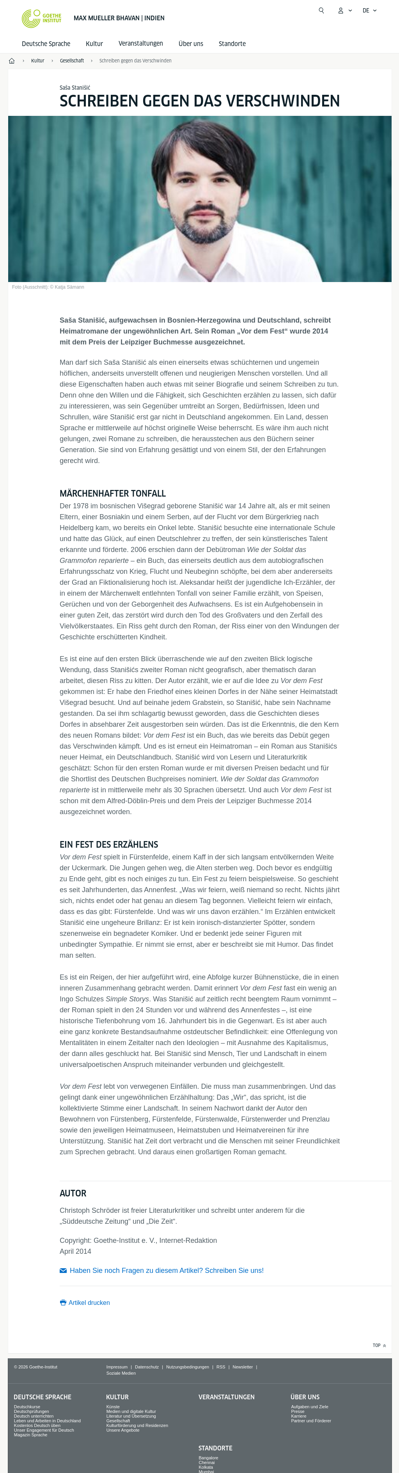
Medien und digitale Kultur (131, 1411)
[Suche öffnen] (321, 10)
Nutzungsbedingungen (187, 1367)
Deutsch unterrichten (34, 1416)
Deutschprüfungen (31, 1411)
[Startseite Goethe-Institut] (41, 18)
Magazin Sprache (31, 1434)
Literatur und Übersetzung (131, 1416)
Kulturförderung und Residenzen (137, 1425)
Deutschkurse (27, 1406)
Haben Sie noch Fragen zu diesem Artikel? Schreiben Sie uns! (167, 1270)
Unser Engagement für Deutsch (44, 1430)
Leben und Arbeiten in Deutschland (47, 1420)
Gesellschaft (118, 1420)
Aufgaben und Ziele (309, 1406)
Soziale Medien (121, 1373)
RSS (220, 1367)
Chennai (207, 1462)
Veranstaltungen (227, 1397)
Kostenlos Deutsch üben (37, 1425)
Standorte (232, 44)
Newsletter (243, 1367)
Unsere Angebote (123, 1430)
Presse (297, 1411)
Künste (113, 1406)
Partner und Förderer (311, 1420)
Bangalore (208, 1457)
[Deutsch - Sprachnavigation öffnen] (370, 10)
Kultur (94, 44)
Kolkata (206, 1467)
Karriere (298, 1416)
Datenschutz (147, 1367)
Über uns (191, 44)
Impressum (117, 1367)
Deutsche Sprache (46, 44)
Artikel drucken (89, 1302)
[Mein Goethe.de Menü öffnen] (345, 10)
